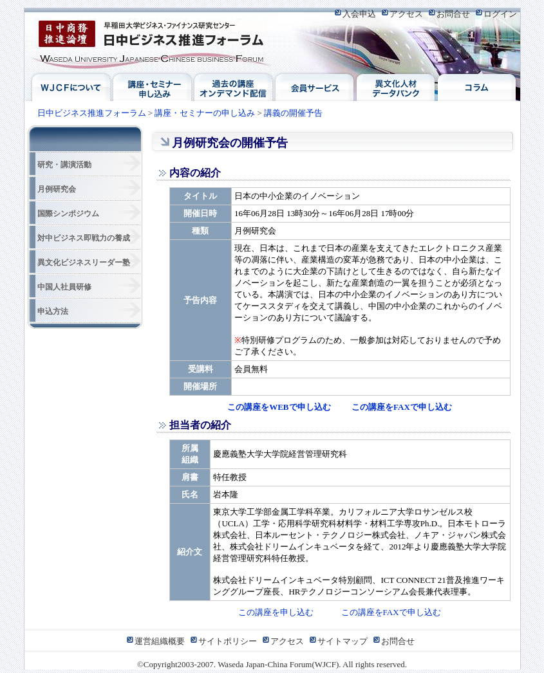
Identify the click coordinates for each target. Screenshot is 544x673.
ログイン (500, 14)
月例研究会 (56, 189)
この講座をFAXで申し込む (402, 407)
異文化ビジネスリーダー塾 (83, 262)
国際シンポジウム (68, 213)
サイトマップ (342, 641)
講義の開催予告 (293, 113)
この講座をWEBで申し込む (278, 407)
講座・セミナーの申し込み (205, 113)
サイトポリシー (227, 641)
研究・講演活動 (64, 164)
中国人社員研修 (64, 286)
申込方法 (52, 311)
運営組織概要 (160, 641)
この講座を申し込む (276, 612)
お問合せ (453, 14)
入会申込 (359, 14)
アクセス (406, 14)
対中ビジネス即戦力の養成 (83, 238)
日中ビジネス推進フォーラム (153, 42)
